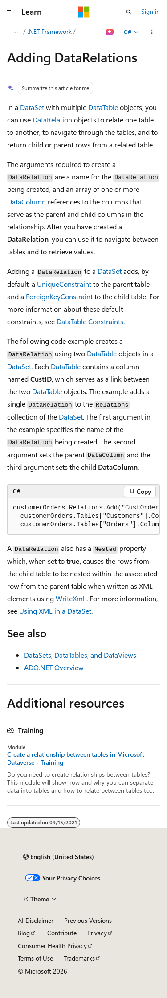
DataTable (103, 107)
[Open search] (129, 12)
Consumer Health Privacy (52, 945)
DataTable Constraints (90, 321)
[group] (83, 516)
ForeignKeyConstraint (59, 296)
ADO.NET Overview (54, 667)
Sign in (150, 11)
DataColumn (26, 201)
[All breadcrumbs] (15, 32)
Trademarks (79, 958)
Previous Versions (88, 920)
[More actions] (152, 32)
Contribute (62, 933)
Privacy (97, 933)
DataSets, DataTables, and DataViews (80, 655)
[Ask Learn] (110, 32)
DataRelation (52, 119)
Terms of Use (35, 958)
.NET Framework (50, 31)
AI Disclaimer (35, 920)
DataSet (32, 107)
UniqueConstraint (64, 284)
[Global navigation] (9, 12)
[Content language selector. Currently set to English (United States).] (58, 857)
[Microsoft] (84, 12)
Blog (24, 933)
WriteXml (70, 598)
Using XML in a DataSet (55, 610)
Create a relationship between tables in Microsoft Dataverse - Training (75, 758)
